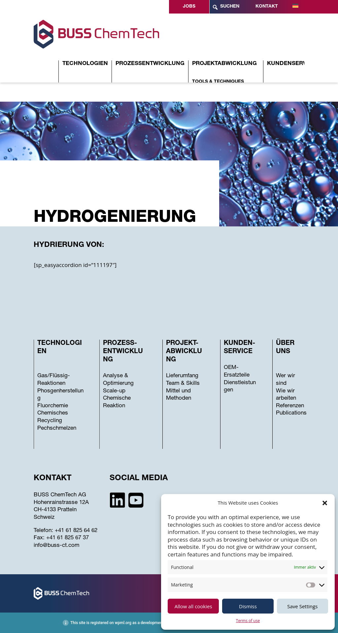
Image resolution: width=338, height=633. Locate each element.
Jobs (189, 6)
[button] (324, 503)
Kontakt (266, 6)
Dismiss (248, 606)
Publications (291, 413)
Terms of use (248, 620)
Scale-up (114, 391)
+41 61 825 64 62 (76, 531)
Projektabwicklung (224, 64)
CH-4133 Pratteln (55, 510)
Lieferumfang (182, 376)
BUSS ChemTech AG (60, 495)
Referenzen (290, 406)
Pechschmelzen (56, 428)
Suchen (225, 7)
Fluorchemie (52, 406)
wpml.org (123, 622)
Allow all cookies (193, 606)
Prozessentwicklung (150, 64)
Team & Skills (183, 383)
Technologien (85, 64)
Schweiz (44, 517)
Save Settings (302, 606)
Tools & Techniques (218, 82)
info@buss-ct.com (56, 546)
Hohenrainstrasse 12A (61, 503)
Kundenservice (291, 64)
